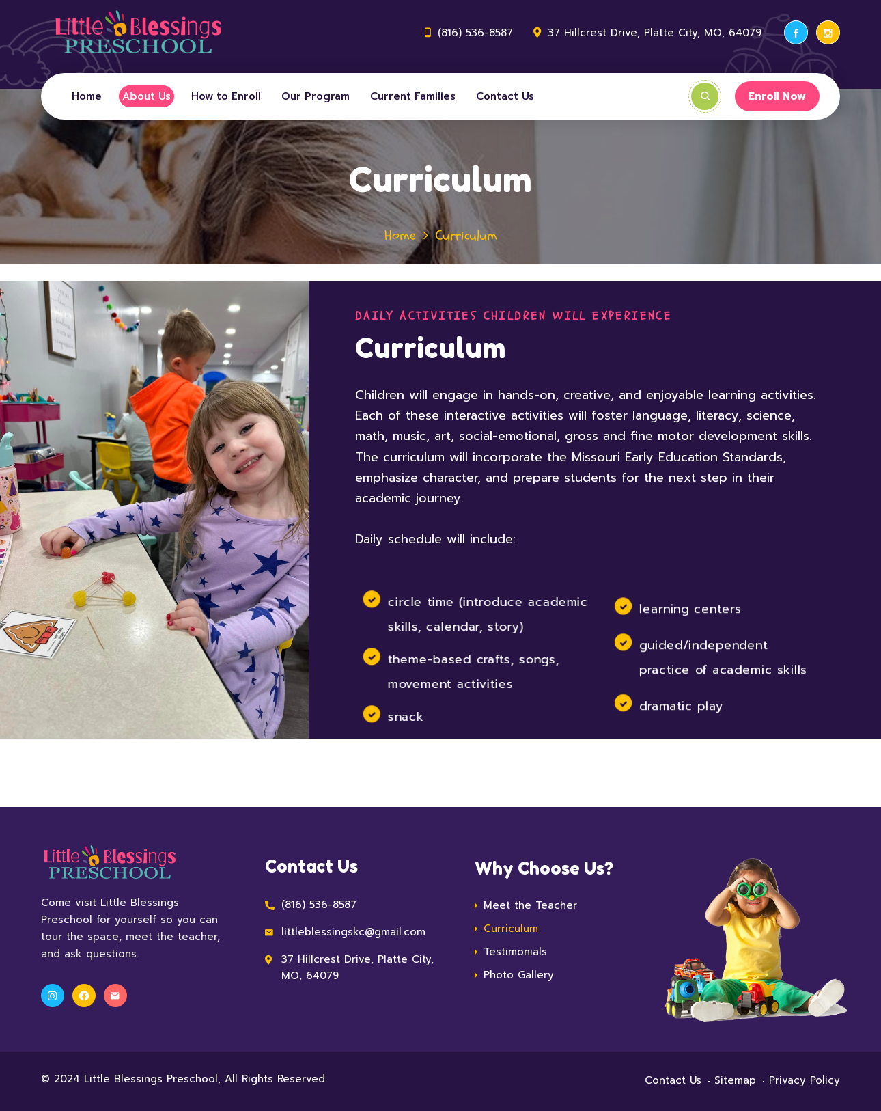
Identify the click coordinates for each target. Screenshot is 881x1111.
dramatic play (680, 705)
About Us (146, 96)
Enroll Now (777, 96)
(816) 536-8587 (475, 32)
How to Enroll (226, 96)
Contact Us (505, 96)
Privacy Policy (804, 1080)
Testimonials (515, 951)
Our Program (315, 96)
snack (405, 717)
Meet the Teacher (530, 905)
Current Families (413, 96)
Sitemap (735, 1080)
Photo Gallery (519, 975)
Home (87, 96)
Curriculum (511, 928)
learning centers (690, 609)
